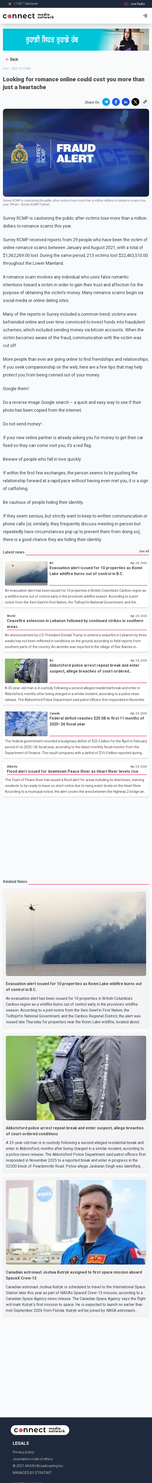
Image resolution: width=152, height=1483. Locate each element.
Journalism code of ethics (33, 1459)
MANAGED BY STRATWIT (32, 1473)
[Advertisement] (76, 835)
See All (144, 551)
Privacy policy (23, 1452)
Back (11, 59)
